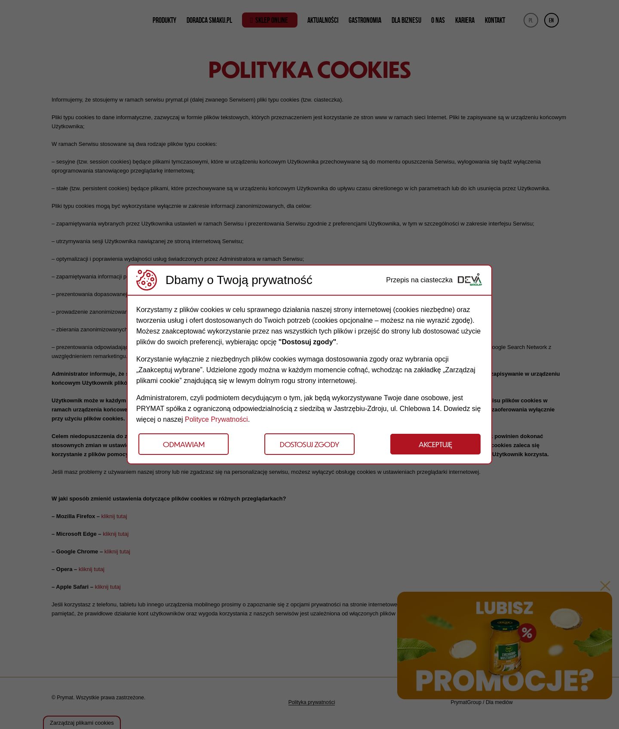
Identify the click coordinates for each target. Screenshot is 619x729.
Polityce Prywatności (216, 419)
